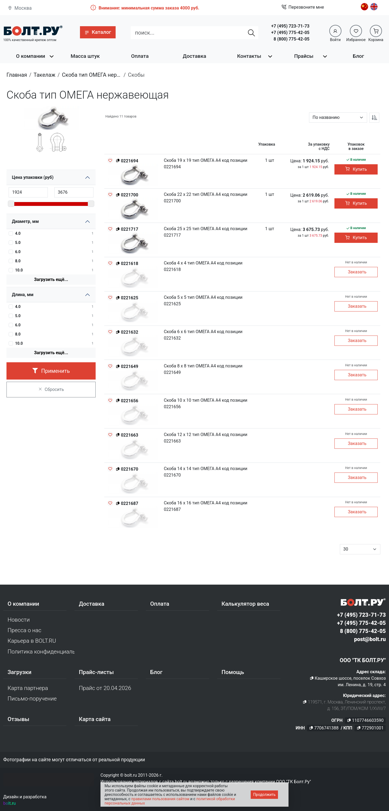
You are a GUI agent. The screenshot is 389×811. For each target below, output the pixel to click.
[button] (97, 32)
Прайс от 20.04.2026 (105, 688)
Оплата (140, 56)
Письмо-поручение (32, 698)
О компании (30, 56)
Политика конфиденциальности (41, 651)
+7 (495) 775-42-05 (290, 32)
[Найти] (251, 32)
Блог (358, 56)
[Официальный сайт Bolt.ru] (33, 30)
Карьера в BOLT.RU (32, 641)
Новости (19, 619)
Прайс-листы (96, 672)
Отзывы (18, 719)
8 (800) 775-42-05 (292, 39)
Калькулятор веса (245, 604)
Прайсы (303, 56)
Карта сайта (95, 719)
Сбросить (51, 389)
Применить (51, 371)
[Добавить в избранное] (110, 160)
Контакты (249, 56)
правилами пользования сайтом (160, 799)
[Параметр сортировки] (338, 117)
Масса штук (85, 56)
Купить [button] (356, 169)
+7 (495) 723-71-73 (290, 26)
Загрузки (19, 672)
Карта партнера (28, 688)
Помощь (233, 672)
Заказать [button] (357, 271)
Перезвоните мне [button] (302, 7)
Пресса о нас (24, 630)
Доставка (194, 56)
